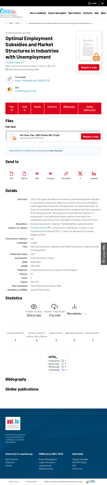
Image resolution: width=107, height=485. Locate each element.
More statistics (74, 313)
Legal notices (46, 465)
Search (9, 465)
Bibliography (69, 106)
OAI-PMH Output (80, 462)
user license (56, 150)
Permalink (66, 178)
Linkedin (94, 178)
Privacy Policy (31, 481)
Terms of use (14, 481)
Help (97, 12)
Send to (24, 108)
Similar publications (90, 108)
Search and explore (57, 12)
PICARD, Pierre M (40, 227)
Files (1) (11, 108)
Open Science (74, 12)
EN (102, 3)
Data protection (47, 468)
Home (17, 23)
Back (11, 23)
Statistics (88, 12)
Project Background (49, 459)
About (103, 12)
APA (37, 178)
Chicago (50, 178)
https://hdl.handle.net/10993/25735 (32, 80)
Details (37, 106)
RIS (11, 178)
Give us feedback (38, 12)
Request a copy (89, 67)
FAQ (75, 465)
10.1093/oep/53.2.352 (25, 91)
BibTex (24, 178)
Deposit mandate (81, 459)
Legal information (48, 462)
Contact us (78, 468)
